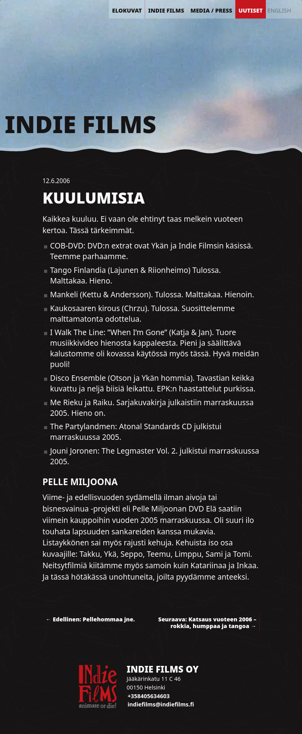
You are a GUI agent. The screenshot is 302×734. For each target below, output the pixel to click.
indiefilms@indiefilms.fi (160, 704)
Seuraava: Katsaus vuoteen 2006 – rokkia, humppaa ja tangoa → (207, 622)
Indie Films (80, 124)
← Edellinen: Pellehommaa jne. (90, 619)
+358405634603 (148, 696)
